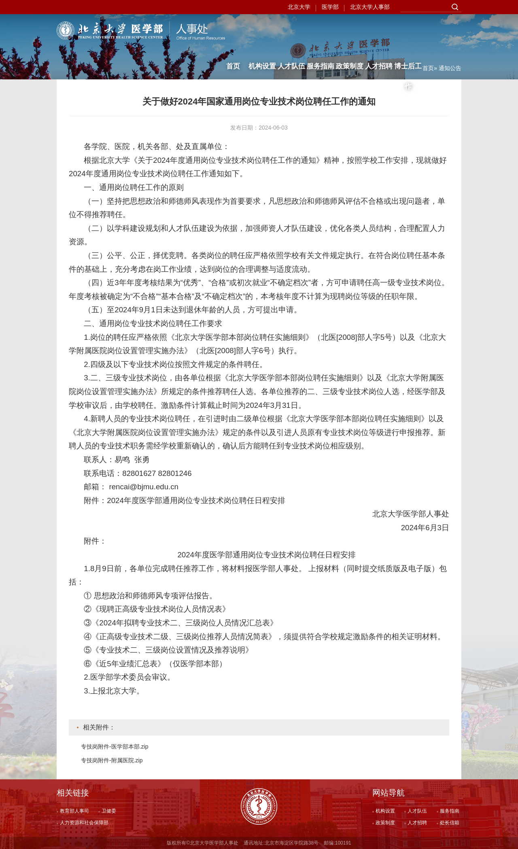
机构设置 (262, 31)
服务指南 (320, 31)
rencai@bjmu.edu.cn (143, 486)
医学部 (330, 7)
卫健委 (109, 811)
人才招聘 (379, 31)
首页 (233, 31)
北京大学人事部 (370, 7)
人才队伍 (291, 31)
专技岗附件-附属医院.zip (111, 760)
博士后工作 (408, 35)
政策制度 (349, 31)
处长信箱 (449, 823)
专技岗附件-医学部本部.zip (114, 746)
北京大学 (299, 7)
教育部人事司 (74, 811)
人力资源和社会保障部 (84, 823)
